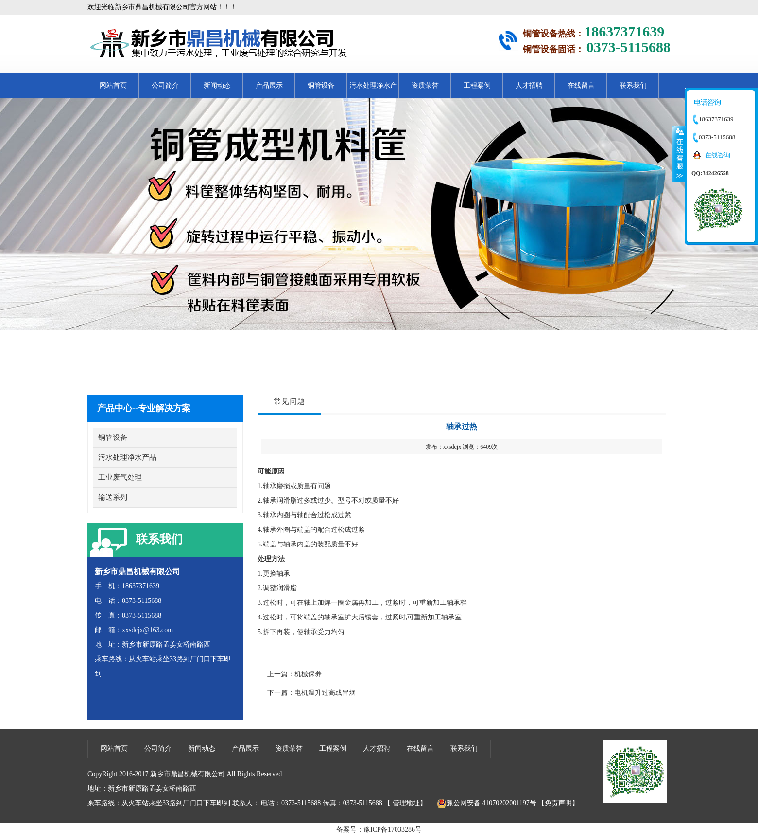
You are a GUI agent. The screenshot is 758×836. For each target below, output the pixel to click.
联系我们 (633, 85)
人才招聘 (529, 85)
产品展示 (269, 85)
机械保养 (308, 674)
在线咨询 (717, 155)
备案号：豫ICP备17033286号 (379, 829)
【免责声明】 (558, 803)
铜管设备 (321, 85)
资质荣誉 (425, 85)
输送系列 (112, 497)
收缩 (679, 153)
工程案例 (477, 85)
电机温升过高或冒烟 (325, 692)
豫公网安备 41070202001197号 (486, 803)
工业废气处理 (120, 477)
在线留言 (581, 85)
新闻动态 (217, 85)
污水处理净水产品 (373, 90)
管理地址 (406, 803)
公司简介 (165, 85)
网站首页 (113, 85)
